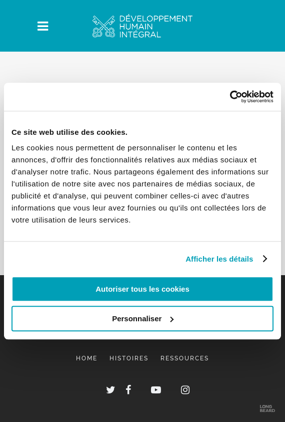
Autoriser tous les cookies (143, 289)
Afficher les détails (219, 259)
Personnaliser (143, 318)
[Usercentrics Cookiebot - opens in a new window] (230, 96)
